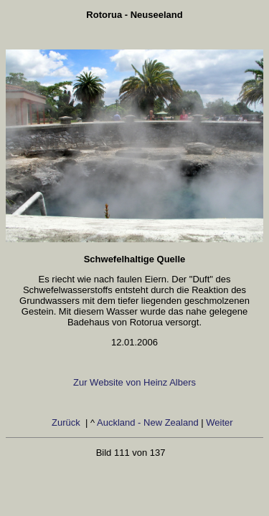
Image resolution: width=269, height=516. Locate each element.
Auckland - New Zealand (148, 422)
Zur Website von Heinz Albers (134, 382)
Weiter (220, 422)
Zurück (67, 422)
